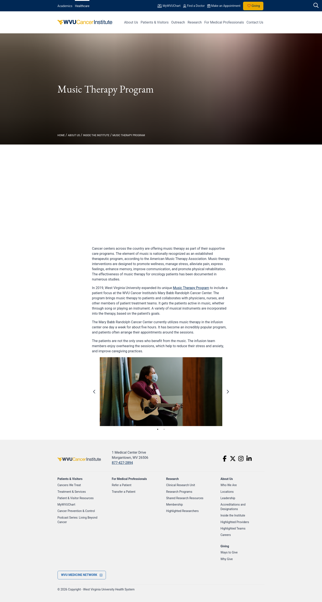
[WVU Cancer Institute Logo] (85, 22)
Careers (226, 535)
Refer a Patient (122, 485)
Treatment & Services (72, 491)
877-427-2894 (122, 463)
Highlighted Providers (235, 522)
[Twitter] (233, 459)
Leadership (228, 498)
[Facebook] (225, 459)
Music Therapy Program (129, 135)
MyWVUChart (66, 504)
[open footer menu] (82, 575)
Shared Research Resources (184, 498)
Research (195, 22)
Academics (65, 6)
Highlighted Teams (233, 528)
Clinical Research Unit (180, 485)
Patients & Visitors (155, 22)
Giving (253, 6)
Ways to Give (229, 552)
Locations (227, 491)
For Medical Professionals (224, 22)
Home (61, 135)
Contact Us (254, 22)
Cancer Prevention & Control (76, 511)
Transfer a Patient (123, 491)
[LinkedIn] (249, 459)
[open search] (316, 5)
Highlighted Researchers (182, 511)
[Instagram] (241, 459)
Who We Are (229, 485)
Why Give (227, 559)
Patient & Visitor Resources (76, 498)
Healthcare (82, 6)
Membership (174, 504)
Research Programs (179, 491)
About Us (131, 22)
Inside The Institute (96, 135)
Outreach (178, 22)
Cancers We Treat (69, 485)
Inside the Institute (233, 515)
